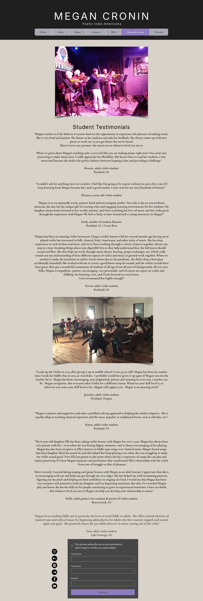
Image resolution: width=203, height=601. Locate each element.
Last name (76, 566)
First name (76, 554)
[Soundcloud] (54, 572)
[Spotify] (54, 565)
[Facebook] (54, 579)
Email (74, 578)
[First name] (102, 558)
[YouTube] (54, 586)
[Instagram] (54, 551)
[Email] (102, 583)
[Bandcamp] (54, 558)
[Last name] (102, 571)
